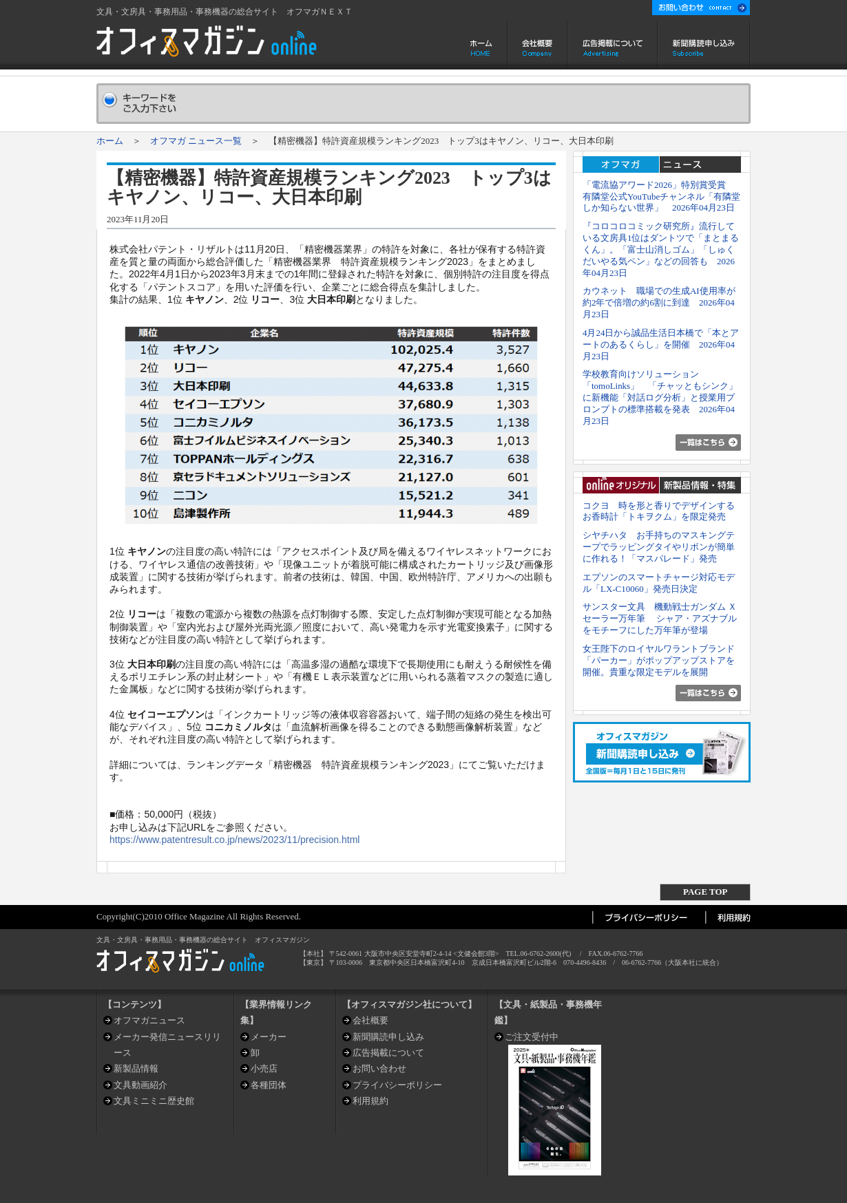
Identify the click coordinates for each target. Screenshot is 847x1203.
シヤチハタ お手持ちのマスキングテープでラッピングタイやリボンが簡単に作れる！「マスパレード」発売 (659, 547)
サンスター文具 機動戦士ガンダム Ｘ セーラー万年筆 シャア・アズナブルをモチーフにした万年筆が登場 (660, 618)
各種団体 (268, 1085)
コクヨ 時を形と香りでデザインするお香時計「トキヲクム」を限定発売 (659, 511)
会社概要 (537, 45)
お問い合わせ (379, 1068)
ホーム (482, 45)
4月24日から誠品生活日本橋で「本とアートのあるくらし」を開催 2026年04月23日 (661, 344)
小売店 (264, 1068)
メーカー (268, 1037)
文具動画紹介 (140, 1085)
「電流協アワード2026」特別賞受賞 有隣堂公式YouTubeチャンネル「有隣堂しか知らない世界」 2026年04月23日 (661, 196)
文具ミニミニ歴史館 (154, 1101)
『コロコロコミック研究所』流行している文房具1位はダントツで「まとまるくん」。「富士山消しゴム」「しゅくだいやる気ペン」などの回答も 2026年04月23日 (661, 249)
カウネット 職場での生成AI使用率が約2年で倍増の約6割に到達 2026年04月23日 (659, 302)
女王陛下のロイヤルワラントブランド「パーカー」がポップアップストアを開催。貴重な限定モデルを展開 (659, 660)
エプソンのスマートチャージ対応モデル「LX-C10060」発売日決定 (659, 583)
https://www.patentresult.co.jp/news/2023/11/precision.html (234, 839)
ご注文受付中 (531, 1037)
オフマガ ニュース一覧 (196, 141)
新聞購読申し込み (704, 45)
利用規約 (370, 1101)
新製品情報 (136, 1068)
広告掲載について (612, 45)
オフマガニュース (149, 1020)
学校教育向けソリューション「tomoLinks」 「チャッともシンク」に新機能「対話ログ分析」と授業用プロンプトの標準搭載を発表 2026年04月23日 (660, 397)
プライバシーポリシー (397, 1085)
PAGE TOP (705, 891)
